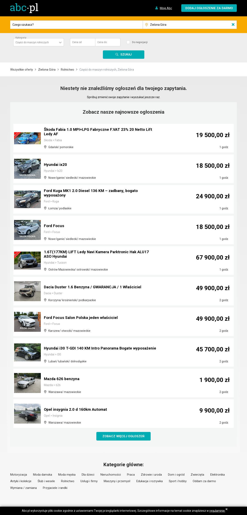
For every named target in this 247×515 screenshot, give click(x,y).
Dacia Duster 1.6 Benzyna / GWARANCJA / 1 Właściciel (95, 287)
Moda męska (67, 475)
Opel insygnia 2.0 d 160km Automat (76, 409)
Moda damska (42, 475)
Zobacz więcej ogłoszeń (123, 436)
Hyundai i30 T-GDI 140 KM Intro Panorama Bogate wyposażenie (90, 346)
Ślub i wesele (46, 481)
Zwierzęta (197, 475)
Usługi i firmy (89, 481)
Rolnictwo (67, 69)
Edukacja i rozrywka (149, 481)
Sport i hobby (178, 481)
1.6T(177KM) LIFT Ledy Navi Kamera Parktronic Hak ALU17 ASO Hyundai (99, 254)
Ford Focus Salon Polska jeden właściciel (82, 317)
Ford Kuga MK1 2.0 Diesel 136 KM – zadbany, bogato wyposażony (92, 193)
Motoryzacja (18, 475)
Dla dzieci (88, 475)
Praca (131, 475)
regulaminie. (217, 510)
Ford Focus (54, 226)
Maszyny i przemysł (117, 481)
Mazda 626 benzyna (62, 379)
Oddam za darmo (204, 481)
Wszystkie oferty (21, 69)
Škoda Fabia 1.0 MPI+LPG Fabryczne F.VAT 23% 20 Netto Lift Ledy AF (100, 132)
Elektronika (217, 475)
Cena (77, 42)
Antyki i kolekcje (20, 481)
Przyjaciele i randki (55, 488)
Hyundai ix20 (56, 164)
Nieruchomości (110, 475)
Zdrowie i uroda (151, 475)
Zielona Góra (47, 69)
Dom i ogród (176, 475)
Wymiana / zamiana (23, 488)
